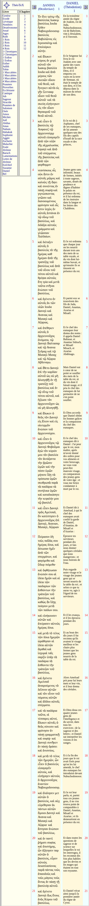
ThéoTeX (18, 5)
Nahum (6, 129)
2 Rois (6, 42)
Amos (6, 114)
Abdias (6, 123)
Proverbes (8, 87)
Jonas (6, 126)
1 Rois (6, 39)
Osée (5, 111)
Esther (6, 63)
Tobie (6, 69)
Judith (6, 66)
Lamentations (10, 156)
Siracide (7, 102)
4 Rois (6, 48)
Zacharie (7, 141)
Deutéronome (10, 27)
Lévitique (8, 21)
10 (25, 42)
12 (25, 48)
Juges (6, 33)
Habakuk (7, 132)
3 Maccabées (9, 78)
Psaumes (7, 84)
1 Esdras (7, 57)
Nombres (7, 24)
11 (25, 45)
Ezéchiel (7, 164)
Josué (6, 30)
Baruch (6, 153)
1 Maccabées (9, 72)
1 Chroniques (10, 51)
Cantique (7, 93)
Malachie (8, 144)
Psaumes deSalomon (9, 107)
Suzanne (7, 167)
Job (4, 96)
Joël (5, 120)
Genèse (6, 15)
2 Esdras (7, 60)
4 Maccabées (9, 81)
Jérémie (7, 150)
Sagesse (7, 99)
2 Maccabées (9, 75)
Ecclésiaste (8, 90)
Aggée (6, 138)
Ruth (5, 36)
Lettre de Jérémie (7, 160)
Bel (4, 173)
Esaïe (5, 147)
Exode (6, 18)
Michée (7, 117)
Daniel (6, 170)
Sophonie (8, 135)
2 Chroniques (10, 54)
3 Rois (6, 45)
